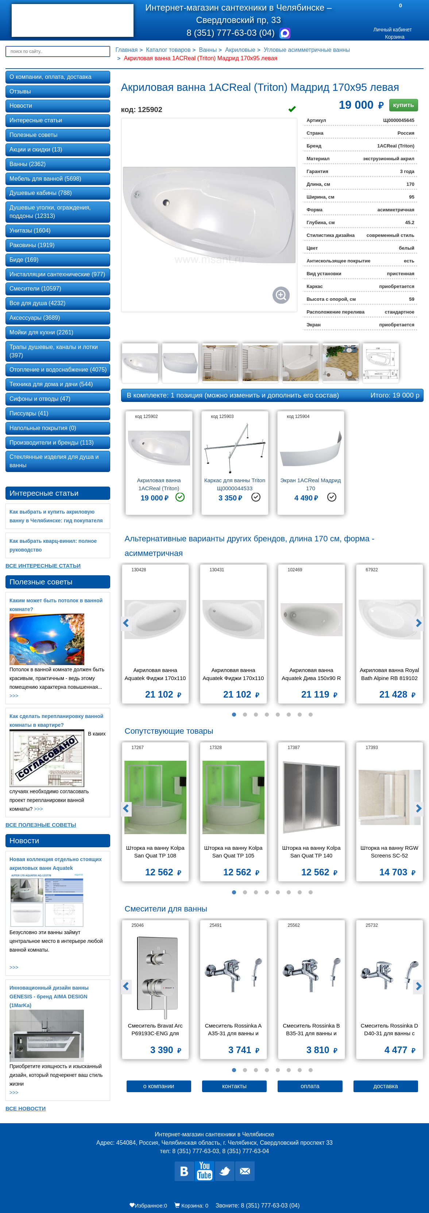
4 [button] (266, 714)
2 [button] (244, 714)
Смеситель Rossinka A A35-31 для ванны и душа (234, 1030)
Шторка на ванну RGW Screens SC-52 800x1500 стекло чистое (389, 852)
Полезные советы (33, 135)
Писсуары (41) (28, 413)
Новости (20, 106)
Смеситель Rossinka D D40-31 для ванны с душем (390, 1030)
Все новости (25, 1108)
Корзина (394, 37)
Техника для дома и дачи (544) (51, 384)
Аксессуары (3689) (34, 318)
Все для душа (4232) (37, 303)
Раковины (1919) (32, 245)
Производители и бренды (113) (51, 442)
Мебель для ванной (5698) (45, 179)
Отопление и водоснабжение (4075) (58, 369)
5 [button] (277, 714)
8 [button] (310, 714)
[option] (159, 465)
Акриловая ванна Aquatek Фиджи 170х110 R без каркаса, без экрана (233, 675)
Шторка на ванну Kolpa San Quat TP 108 (156, 852)
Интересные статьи (35, 120)
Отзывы (20, 91)
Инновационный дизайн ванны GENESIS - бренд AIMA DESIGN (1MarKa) (49, 996)
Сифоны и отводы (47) (39, 399)
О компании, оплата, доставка (50, 77)
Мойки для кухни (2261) (41, 332)
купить (403, 104)
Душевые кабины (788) (40, 193)
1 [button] (233, 714)
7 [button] (299, 714)
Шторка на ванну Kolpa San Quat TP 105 (234, 852)
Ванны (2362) (27, 164)
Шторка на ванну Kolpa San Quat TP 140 (312, 852)
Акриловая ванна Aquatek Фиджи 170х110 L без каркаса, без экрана (155, 675)
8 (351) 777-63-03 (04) (231, 33)
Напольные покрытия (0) (42, 428)
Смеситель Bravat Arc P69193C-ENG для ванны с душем (156, 1030)
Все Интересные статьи (43, 566)
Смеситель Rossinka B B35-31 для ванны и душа (312, 1030)
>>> (14, 696)
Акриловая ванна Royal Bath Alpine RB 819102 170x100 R (390, 675)
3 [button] (255, 714)
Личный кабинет (393, 29)
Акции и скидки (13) (35, 149)
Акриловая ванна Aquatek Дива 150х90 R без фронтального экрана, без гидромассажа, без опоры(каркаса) (312, 675)
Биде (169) (23, 260)
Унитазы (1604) (30, 230)
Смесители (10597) (35, 288)
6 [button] (288, 714)
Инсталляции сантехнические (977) (57, 274)
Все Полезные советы (40, 825)
